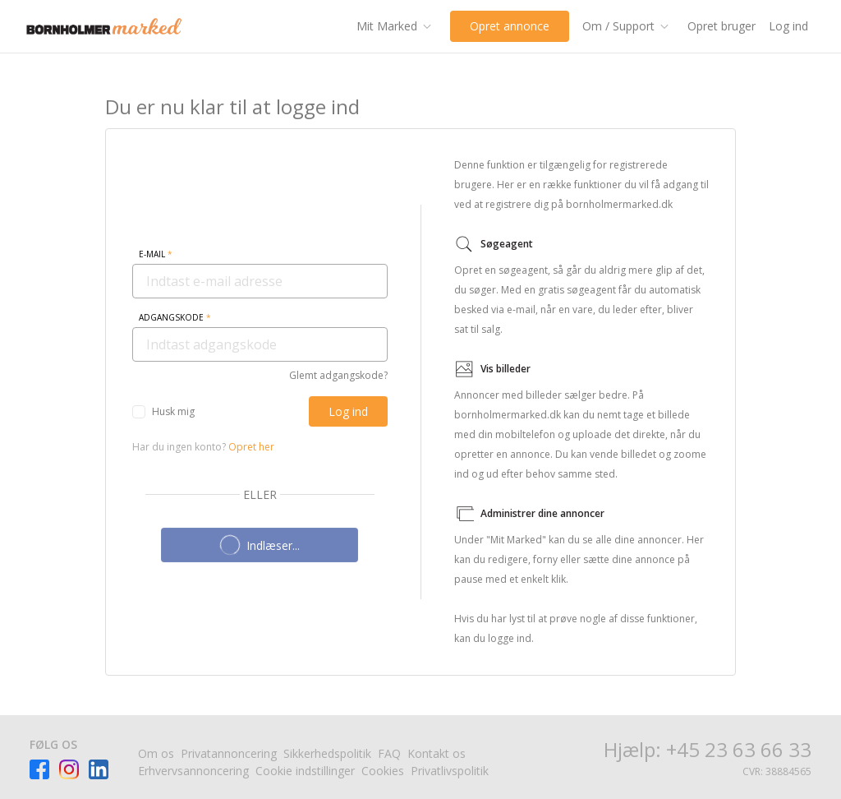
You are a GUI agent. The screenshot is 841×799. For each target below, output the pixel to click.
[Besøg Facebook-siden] (39, 769)
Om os (156, 753)
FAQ (389, 753)
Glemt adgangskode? (338, 375)
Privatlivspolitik (450, 770)
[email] (260, 281)
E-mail (155, 254)
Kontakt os (436, 753)
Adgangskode (175, 317)
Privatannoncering (229, 753)
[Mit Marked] (396, 26)
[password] (260, 344)
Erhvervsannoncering (193, 770)
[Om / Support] (628, 26)
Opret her (251, 447)
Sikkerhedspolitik (327, 753)
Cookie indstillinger (305, 770)
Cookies (382, 770)
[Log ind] (348, 411)
